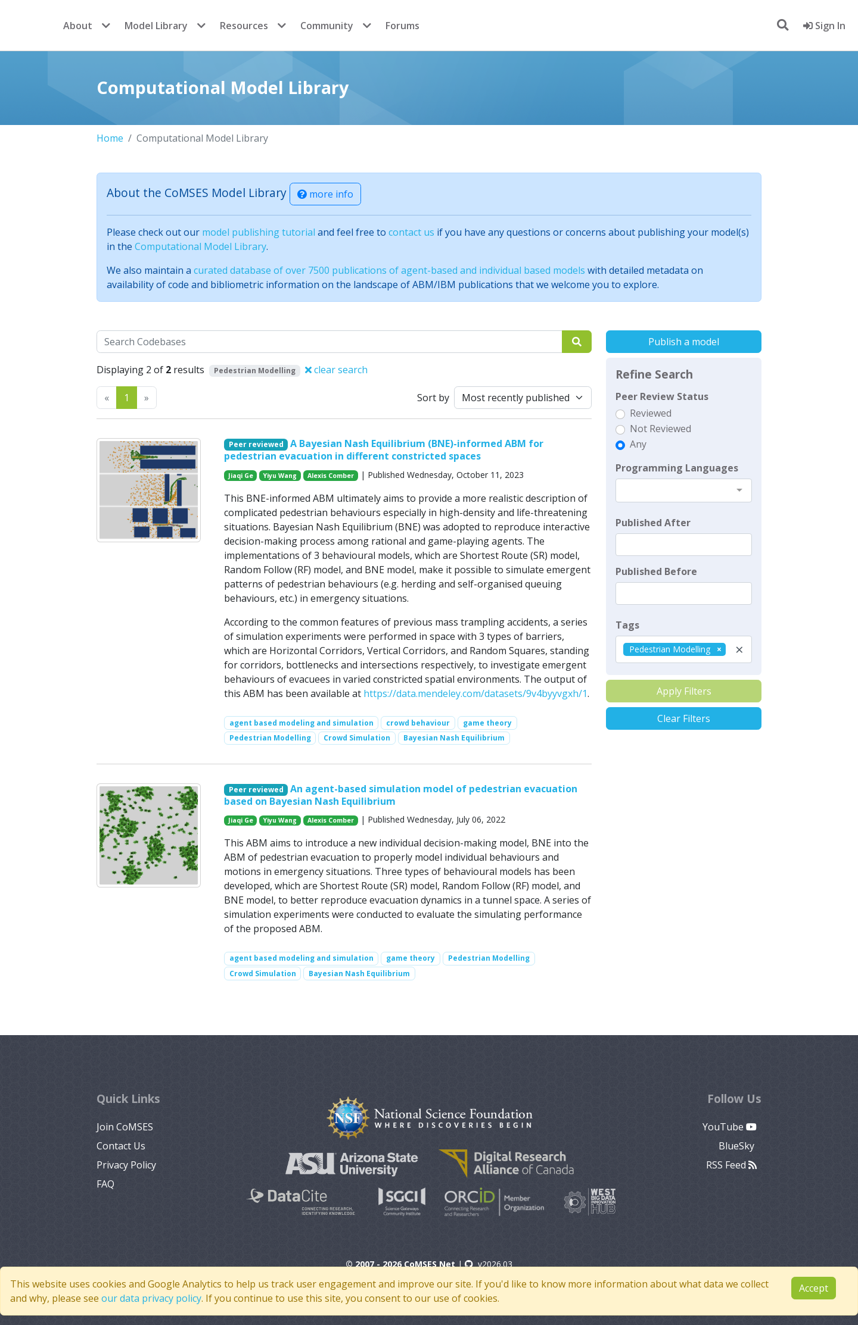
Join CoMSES (125, 1126)
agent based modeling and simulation (301, 723)
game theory (487, 723)
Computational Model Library (200, 246)
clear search (336, 369)
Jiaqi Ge (240, 475)
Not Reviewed (660, 429)
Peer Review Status (661, 396)
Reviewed (651, 413)
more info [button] (325, 194)
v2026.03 (488, 1264)
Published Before (656, 571)
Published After (653, 523)
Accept (813, 1288)
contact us (411, 232)
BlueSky (738, 1145)
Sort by (433, 397)
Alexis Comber (330, 475)
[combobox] (683, 490)
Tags (627, 625)
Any (638, 444)
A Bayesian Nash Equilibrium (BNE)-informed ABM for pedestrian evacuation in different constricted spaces (384, 449)
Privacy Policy (126, 1164)
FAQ (105, 1183)
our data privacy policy (151, 1298)
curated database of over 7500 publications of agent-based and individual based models (389, 270)
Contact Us (121, 1145)
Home (110, 138)
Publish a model (683, 341)
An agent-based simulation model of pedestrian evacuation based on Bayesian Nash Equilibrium (401, 795)
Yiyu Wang (280, 475)
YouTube (729, 1126)
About (77, 25)
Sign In (824, 25)
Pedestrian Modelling (270, 738)
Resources (244, 25)
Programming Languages (676, 468)
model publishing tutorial (258, 232)
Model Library (156, 25)
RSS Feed (731, 1164)
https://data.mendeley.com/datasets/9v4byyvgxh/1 (475, 693)
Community (326, 25)
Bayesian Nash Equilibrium (454, 738)
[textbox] (683, 544)
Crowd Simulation (357, 738)
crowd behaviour (418, 723)
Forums (402, 25)
